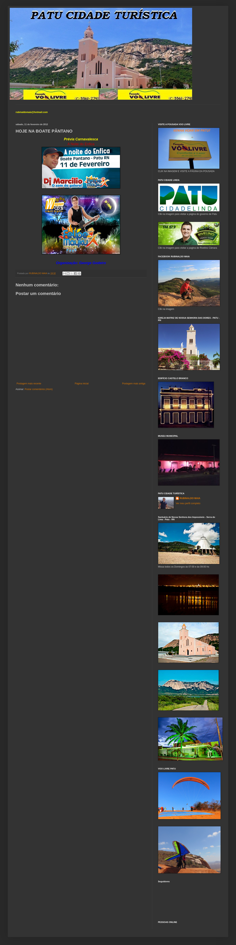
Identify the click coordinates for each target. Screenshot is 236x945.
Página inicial (82, 383)
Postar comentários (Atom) (39, 389)
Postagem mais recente (29, 383)
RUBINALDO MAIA (190, 498)
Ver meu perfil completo (188, 503)
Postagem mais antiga (133, 383)
